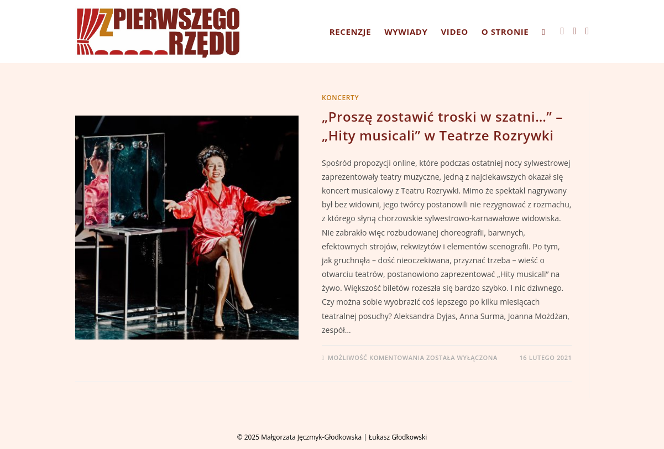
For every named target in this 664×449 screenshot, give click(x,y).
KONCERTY (340, 97)
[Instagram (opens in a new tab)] (574, 30)
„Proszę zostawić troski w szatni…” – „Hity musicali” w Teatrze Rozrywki (442, 125)
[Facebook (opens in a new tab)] (562, 30)
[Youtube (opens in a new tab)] (587, 30)
